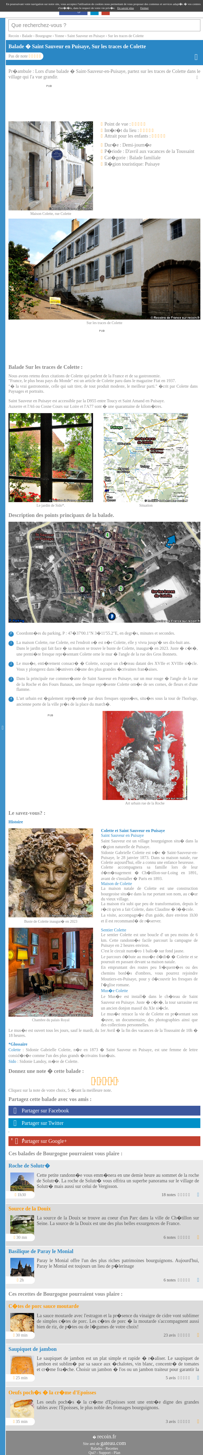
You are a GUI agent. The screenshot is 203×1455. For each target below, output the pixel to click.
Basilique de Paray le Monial (40, 1248)
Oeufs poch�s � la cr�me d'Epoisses (52, 1390)
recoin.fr (106, 1434)
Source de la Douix (29, 1206)
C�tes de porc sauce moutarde (43, 1303)
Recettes (111, 1446)
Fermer (144, 8)
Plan (117, 1450)
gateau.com (113, 1440)
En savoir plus (125, 8)
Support (104, 1450)
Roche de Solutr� (29, 1163)
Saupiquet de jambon (32, 1346)
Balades (96, 1446)
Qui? (92, 1450)
